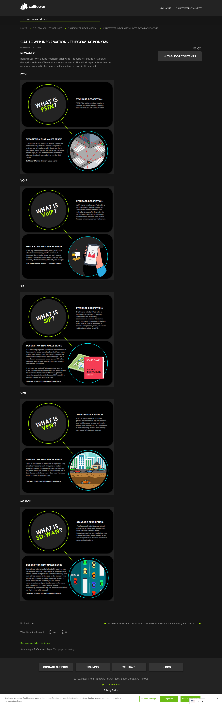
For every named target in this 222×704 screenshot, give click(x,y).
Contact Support (56, 667)
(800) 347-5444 (111, 684)
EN (195, 701)
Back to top (25, 623)
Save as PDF (194, 48)
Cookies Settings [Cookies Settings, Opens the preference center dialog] (148, 699)
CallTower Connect (189, 8)
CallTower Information (83, 28)
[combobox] (197, 701)
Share (197, 48)
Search (23, 19)
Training (93, 667)
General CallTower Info (48, 28)
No (66, 632)
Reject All (169, 699)
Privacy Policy (111, 690)
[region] (111, 699)
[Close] (217, 699)
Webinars (129, 667)
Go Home (165, 8)
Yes (54, 632)
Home (24, 28)
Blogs (166, 667)
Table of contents (181, 56)
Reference (39, 649)
